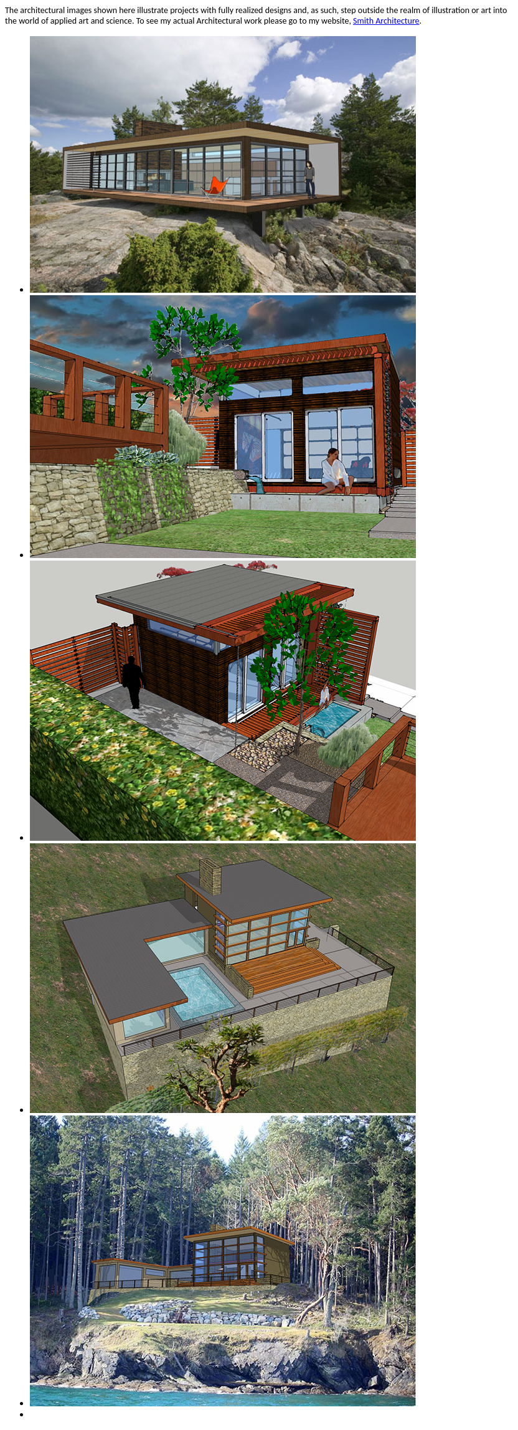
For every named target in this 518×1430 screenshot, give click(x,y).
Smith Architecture (386, 21)
